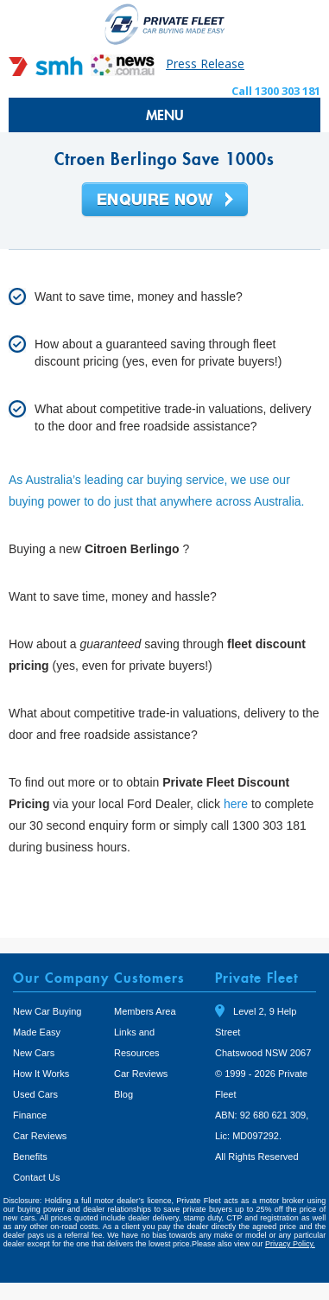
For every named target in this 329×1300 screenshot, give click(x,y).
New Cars (33, 1053)
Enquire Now (165, 200)
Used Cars (35, 1094)
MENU (165, 114)
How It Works (41, 1073)
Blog (123, 1094)
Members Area (145, 1011)
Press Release (205, 63)
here (236, 804)
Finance (30, 1115)
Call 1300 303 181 (275, 91)
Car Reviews (39, 1136)
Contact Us (36, 1177)
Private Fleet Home (164, 24)
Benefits (30, 1156)
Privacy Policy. (290, 1243)
